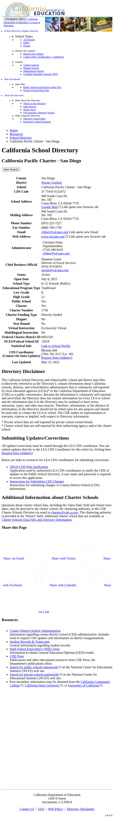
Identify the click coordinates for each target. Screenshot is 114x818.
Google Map (49, 207)
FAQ (41, 809)
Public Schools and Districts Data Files (42, 87)
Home (14, 130)
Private (26, 45)
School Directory (21, 137)
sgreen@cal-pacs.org (55, 270)
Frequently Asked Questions (37, 121)
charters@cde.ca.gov (64, 512)
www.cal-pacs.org (53, 236)
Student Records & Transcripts (30, 641)
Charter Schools (31, 65)
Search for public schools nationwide (34, 667)
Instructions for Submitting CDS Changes (37, 481)
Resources (16, 134)
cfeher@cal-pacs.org (54, 232)
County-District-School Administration (35, 630)
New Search (11, 169)
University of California (83, 685)
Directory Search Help (34, 118)
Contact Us (26, 809)
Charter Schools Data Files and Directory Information (37, 519)
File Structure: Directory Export (39, 112)
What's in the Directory (34, 103)
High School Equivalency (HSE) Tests (35, 649)
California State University (42, 685)
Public (26, 42)
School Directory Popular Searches (21, 31)
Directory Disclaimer (81, 809)
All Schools (29, 39)
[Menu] (15, 19)
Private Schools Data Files (36, 90)
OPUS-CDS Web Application (29, 467)
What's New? (29, 109)
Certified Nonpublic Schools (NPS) (40, 74)
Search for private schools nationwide (34, 674)
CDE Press (17, 656)
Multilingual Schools (33, 71)
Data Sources (29, 106)
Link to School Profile (55, 346)
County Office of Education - (43, 57)
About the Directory (14, 95)
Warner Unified (51, 182)
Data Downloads (12, 79)
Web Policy (55, 809)
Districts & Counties (33, 53)
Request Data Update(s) (56, 357)
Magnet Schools (31, 68)
